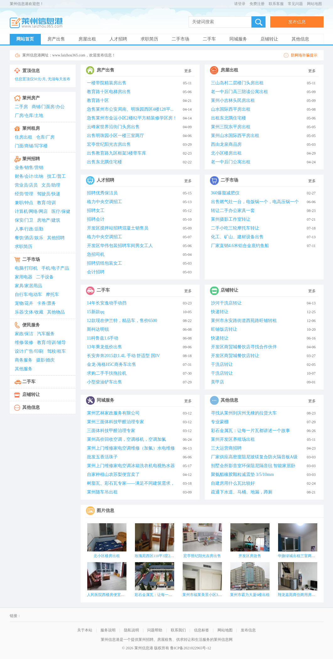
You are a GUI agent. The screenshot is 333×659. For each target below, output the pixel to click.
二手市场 (180, 39)
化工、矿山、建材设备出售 (237, 237)
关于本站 (84, 630)
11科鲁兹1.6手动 (103, 338)
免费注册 (257, 4)
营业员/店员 (26, 185)
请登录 (239, 4)
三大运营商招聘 (226, 448)
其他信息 (300, 39)
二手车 (209, 39)
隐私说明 (131, 630)
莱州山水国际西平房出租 (235, 135)
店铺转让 (269, 39)
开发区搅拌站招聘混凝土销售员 (117, 228)
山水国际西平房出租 (230, 109)
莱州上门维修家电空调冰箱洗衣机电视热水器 (131, 465)
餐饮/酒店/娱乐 (29, 237)
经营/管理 (24, 194)
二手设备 (45, 277)
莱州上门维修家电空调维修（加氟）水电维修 (131, 448)
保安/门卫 (24, 220)
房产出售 (56, 39)
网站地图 (314, 4)
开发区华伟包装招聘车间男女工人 (120, 245)
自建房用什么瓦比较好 (233, 483)
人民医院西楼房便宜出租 (107, 595)
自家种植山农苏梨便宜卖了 (113, 474)
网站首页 (25, 39)
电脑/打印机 (26, 268)
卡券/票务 (46, 303)
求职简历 (149, 39)
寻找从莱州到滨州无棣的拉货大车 (244, 413)
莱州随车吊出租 (102, 492)
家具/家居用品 (28, 285)
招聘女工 (96, 210)
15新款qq (96, 311)
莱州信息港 (38, 23)
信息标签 (201, 630)
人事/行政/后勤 (29, 229)
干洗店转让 (222, 364)
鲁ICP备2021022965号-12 (190, 648)
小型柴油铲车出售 (104, 382)
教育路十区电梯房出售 (109, 91)
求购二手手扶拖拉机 (106, 373)
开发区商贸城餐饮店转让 (235, 355)
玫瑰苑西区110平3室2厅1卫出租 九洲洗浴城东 (173, 556)
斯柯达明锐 (98, 329)
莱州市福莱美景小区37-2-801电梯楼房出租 (217, 595)
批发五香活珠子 (102, 457)
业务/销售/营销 (29, 167)
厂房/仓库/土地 (29, 115)
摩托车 (52, 294)
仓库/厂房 (45, 137)
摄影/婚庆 (45, 360)
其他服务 (23, 368)
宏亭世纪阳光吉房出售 (109, 144)
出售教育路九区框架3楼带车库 (116, 153)
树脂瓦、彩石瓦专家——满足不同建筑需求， (131, 483)
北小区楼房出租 (226, 153)
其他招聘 (56, 237)
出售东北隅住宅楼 (104, 162)
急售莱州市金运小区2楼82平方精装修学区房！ (132, 118)
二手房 (21, 106)
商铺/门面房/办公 (48, 106)
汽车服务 (46, 333)
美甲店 (217, 382)
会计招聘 (96, 272)
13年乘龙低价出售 (104, 347)
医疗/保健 (60, 211)
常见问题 (295, 4)
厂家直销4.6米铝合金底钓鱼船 (240, 245)
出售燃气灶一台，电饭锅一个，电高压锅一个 (255, 201)
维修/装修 (24, 342)
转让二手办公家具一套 (233, 210)
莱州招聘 (31, 158)
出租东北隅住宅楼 (228, 118)
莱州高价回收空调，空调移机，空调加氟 (126, 439)
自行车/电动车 (28, 294)
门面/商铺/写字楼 (31, 146)
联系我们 (178, 630)
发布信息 (297, 21)
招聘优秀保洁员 (102, 193)
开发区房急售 (250, 556)
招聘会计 (96, 219)
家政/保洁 (24, 333)
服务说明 (107, 630)
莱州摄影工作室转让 (230, 219)
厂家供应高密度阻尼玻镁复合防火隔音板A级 (254, 457)
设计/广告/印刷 (29, 351)
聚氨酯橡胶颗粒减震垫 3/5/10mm (242, 474)
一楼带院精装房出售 (106, 83)
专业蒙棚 (219, 421)
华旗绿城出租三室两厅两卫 (300, 556)
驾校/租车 (56, 351)
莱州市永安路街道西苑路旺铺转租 (244, 320)
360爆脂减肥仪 (225, 193)
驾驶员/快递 (48, 194)
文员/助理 (50, 185)
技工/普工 (56, 176)
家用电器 (23, 277)
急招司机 (96, 254)
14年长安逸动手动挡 (106, 303)
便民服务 (31, 325)
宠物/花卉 (24, 303)
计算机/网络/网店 (31, 211)
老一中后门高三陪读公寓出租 (239, 91)
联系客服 (276, 4)
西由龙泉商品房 (226, 144)
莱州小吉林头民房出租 (233, 100)
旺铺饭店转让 (224, 329)
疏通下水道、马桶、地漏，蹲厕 (241, 492)
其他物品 (56, 312)
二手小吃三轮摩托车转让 (235, 228)
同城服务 (238, 39)
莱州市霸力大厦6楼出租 (250, 595)
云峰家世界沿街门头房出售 (113, 126)
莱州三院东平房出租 (230, 126)
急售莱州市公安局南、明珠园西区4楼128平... (130, 109)
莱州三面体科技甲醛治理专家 (115, 421)
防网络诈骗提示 (304, 55)
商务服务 (23, 360)
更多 (188, 71)
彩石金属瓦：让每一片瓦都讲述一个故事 (250, 430)
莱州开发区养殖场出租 (233, 439)
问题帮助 (154, 630)
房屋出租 (87, 39)
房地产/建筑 (48, 220)
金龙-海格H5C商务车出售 (111, 364)
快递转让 (219, 311)
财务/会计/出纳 (29, 176)
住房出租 (23, 137)
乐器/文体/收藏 (29, 312)
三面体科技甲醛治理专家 (111, 430)
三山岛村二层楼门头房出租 (237, 83)
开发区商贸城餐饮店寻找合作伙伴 (244, 347)
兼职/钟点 (24, 202)
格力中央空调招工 (104, 201)
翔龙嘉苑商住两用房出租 (298, 595)
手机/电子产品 (55, 268)
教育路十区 (98, 100)
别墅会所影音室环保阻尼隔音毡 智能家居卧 (253, 465)
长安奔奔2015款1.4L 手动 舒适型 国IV (123, 355)
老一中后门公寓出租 (230, 162)
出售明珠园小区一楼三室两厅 (115, 135)
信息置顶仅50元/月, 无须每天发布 (42, 79)
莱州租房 (31, 128)
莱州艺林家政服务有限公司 (113, 413)
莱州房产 (31, 98)
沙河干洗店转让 (226, 303)
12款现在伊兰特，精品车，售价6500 (122, 320)
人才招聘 (118, 39)
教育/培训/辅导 (51, 342)
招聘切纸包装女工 (104, 263)
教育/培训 (46, 202)
